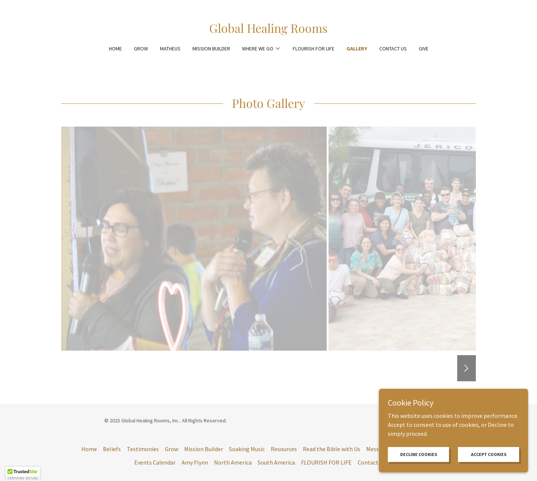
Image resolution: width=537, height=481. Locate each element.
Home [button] (89, 449)
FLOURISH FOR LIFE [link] (314, 48)
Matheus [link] (170, 48)
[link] (268, 30)
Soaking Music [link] (247, 449)
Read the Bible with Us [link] (331, 449)
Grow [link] (141, 48)
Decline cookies (418, 454)
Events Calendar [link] (155, 462)
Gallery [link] (356, 48)
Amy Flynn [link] (195, 462)
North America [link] (233, 462)
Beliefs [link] (112, 449)
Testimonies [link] (143, 449)
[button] (261, 48)
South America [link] (276, 462)
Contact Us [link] (393, 48)
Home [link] (115, 48)
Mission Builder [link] (211, 48)
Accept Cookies (488, 454)
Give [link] (423, 48)
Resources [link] (284, 449)
